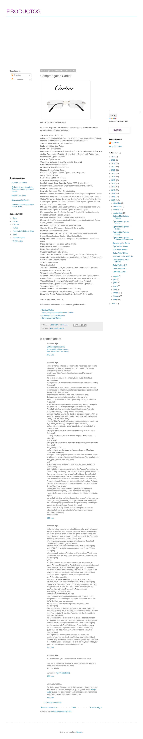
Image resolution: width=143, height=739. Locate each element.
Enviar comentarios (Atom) (61, 712)
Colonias (15, 225)
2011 (113, 187)
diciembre (117, 203)
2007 (113, 200)
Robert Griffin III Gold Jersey (57, 349)
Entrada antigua (96, 708)
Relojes (15, 221)
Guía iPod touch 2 (120, 265)
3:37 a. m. (50, 648)
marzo (116, 293)
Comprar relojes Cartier (51, 318)
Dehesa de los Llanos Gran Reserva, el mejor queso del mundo (22, 189)
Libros (14, 234)
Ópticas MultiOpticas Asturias (121, 217)
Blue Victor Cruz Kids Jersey (57, 352)
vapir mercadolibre (63, 673)
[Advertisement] (60, 40)
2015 (113, 173)
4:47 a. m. (50, 355)
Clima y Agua (17, 241)
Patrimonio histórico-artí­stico (23, 231)
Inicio (74, 708)
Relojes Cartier (47, 310)
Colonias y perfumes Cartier (53, 315)
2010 (113, 190)
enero (115, 299)
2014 (113, 177)
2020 (113, 157)
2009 (113, 193)
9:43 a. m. (50, 698)
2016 (113, 170)
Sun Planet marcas (120, 250)
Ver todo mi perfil (115, 146)
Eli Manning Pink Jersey (56, 347)
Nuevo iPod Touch (19, 196)
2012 (113, 183)
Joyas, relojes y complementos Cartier (57, 313)
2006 (113, 304)
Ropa (14, 218)
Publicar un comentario (52, 703)
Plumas (15, 228)
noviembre (117, 206)
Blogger (79, 732)
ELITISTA (115, 143)
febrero (116, 296)
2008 (113, 197)
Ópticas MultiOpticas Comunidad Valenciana (123, 239)
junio (115, 283)
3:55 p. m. (50, 518)
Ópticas (61, 328)
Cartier (51, 328)
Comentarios (17, 80)
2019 (113, 160)
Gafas (56, 328)
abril (115, 289)
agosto (116, 276)
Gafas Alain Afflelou (120, 253)
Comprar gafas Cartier (20, 200)
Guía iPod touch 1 (120, 269)
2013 (113, 180)
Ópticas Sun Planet (120, 246)
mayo (115, 286)
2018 (113, 163)
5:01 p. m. (50, 676)
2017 (113, 167)
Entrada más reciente (49, 708)
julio (115, 279)
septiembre (117, 213)
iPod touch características (123, 256)
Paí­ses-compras (18, 238)
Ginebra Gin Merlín (19, 183)
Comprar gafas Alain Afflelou (121, 261)
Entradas (16, 75)
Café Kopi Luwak (119, 272)
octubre (116, 210)
